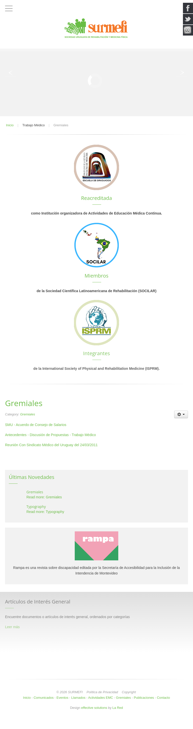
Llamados (78, 698)
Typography (36, 506)
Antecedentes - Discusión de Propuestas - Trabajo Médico (50, 435)
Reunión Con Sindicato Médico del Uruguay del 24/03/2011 (51, 445)
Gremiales (27, 414)
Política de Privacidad (102, 692)
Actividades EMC (100, 698)
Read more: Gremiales (44, 497)
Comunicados (43, 698)
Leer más (12, 627)
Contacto (163, 698)
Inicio (27, 698)
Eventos (62, 698)
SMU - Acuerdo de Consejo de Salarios (35, 425)
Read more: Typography (45, 512)
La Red (117, 708)
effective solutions (94, 708)
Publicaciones (144, 698)
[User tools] (181, 414)
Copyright (129, 692)
